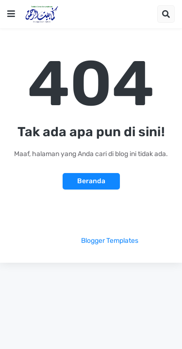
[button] (11, 14)
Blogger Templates (109, 241)
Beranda (91, 181)
